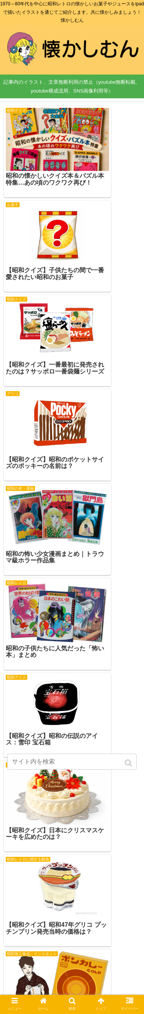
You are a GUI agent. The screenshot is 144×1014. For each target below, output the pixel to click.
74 (96, 942)
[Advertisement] (72, 638)
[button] (129, 763)
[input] (72, 762)
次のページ (72, 916)
